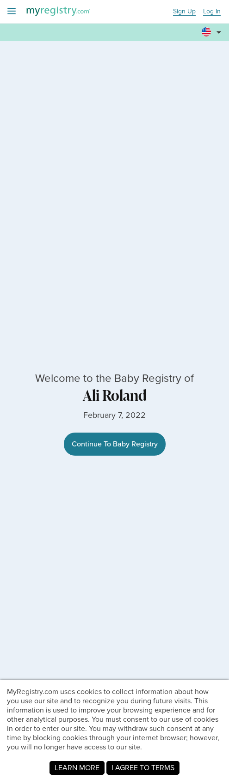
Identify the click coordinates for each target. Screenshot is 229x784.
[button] (213, 28)
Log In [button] (212, 11)
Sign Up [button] (184, 11)
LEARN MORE (77, 767)
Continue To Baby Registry (115, 444)
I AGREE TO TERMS (142, 767)
